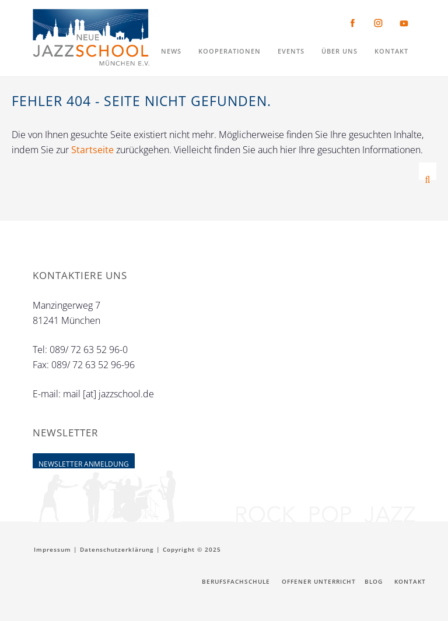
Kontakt (410, 581)
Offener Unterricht (319, 581)
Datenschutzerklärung (117, 549)
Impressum (52, 549)
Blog (374, 581)
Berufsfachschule (236, 581)
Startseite (92, 149)
